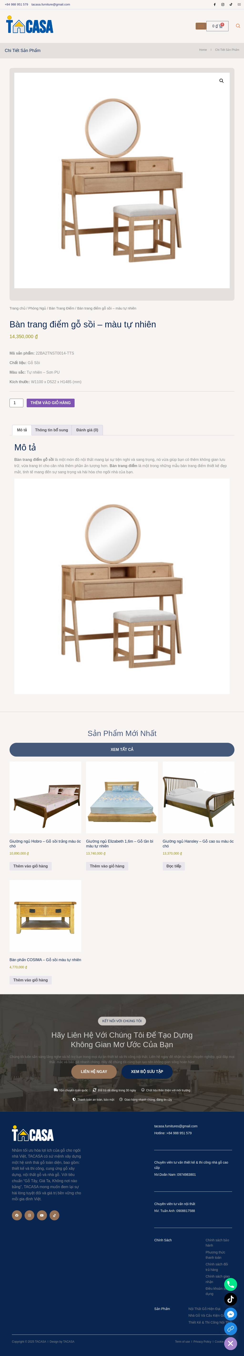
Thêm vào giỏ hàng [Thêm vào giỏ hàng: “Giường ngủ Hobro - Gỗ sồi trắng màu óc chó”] (30, 866)
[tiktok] (231, 4)
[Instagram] (222, 4)
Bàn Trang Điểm (61, 308)
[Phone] (230, 1284)
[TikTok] (230, 1299)
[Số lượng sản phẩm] (16, 403)
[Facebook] (214, 4)
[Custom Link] (230, 1328)
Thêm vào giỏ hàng (50, 403)
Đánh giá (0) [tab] (87, 430)
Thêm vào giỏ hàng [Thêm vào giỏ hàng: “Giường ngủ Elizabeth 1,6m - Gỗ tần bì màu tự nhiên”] (107, 866)
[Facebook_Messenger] (230, 1314)
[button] (221, 81)
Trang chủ (17, 308)
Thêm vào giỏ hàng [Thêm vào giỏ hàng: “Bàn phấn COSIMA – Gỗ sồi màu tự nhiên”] (30, 980)
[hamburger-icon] (201, 26)
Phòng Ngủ (37, 308)
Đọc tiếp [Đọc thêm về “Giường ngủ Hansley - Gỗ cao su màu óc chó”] (174, 866)
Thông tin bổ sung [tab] (51, 430)
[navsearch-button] (238, 26)
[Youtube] (239, 4)
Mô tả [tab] (22, 430)
